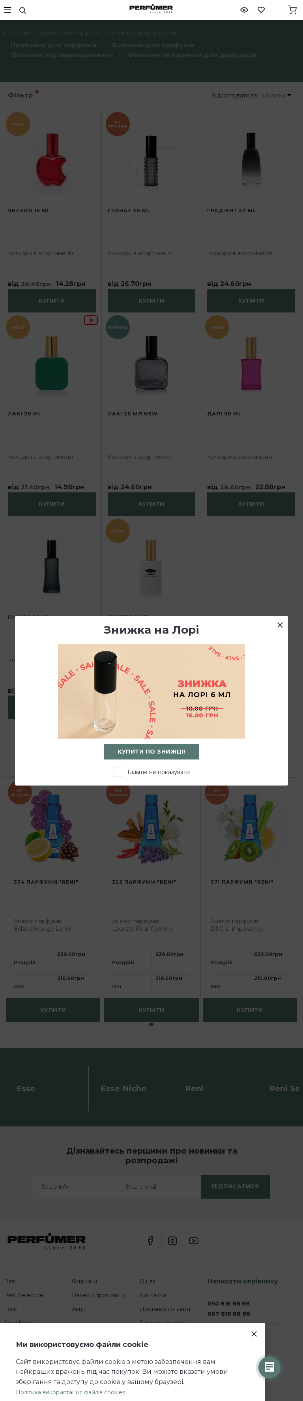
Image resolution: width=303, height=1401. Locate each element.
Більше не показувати (158, 772)
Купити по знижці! (151, 751)
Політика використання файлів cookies (70, 1392)
